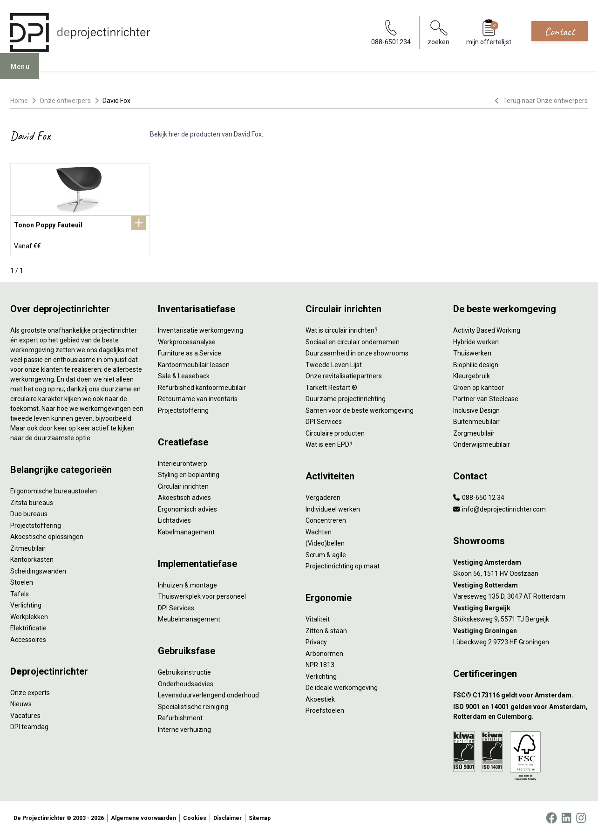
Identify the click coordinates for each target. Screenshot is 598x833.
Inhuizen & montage (187, 583)
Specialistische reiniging (193, 705)
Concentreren (326, 518)
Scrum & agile (326, 553)
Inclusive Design (476, 408)
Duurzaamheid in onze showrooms (357, 351)
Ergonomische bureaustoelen (53, 489)
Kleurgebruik (471, 374)
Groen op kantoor (478, 385)
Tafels (19, 592)
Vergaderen (323, 495)
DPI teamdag (29, 725)
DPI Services (176, 606)
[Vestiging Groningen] (520, 629)
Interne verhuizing (184, 727)
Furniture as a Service (189, 351)
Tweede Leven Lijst (334, 363)
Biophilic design (475, 363)
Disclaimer (227, 816)
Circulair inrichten (183, 484)
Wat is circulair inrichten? (342, 328)
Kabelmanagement (186, 530)
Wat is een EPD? (329, 442)
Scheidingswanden (38, 569)
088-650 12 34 (478, 495)
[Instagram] (581, 816)
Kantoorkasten (32, 557)
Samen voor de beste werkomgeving (360, 408)
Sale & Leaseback (184, 374)
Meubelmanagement (189, 617)
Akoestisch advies (184, 495)
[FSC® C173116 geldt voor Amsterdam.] (520, 693)
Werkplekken (29, 615)
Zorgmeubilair (474, 431)
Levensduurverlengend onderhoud (208, 693)
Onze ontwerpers (65, 100)
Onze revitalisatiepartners (344, 374)
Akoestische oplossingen (46, 535)
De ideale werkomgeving (342, 686)
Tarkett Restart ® (331, 385)
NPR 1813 (320, 663)
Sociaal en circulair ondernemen (353, 340)
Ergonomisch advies (187, 507)
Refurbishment (180, 716)
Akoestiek (320, 697)
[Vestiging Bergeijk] (520, 606)
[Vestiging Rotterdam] (520, 583)
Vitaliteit (318, 617)
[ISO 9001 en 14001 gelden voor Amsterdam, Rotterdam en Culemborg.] (520, 710)
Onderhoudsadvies (185, 682)
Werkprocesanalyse (187, 340)
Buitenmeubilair (476, 419)
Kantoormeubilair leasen (194, 363)
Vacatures (25, 713)
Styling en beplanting (188, 473)
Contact (559, 31)
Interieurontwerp (182, 461)
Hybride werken (476, 340)
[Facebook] (551, 816)
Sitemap (260, 816)
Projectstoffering (35, 523)
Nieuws (21, 702)
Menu (24, 72)
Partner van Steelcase (485, 397)
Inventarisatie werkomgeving (200, 328)
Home (19, 100)
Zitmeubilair (28, 546)
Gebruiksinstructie (184, 670)
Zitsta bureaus (31, 501)
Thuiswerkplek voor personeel (202, 594)
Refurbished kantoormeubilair (202, 385)
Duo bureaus (29, 512)
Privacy (316, 640)
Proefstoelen (325, 708)
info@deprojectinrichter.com (499, 507)
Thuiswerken (472, 351)
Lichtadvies (174, 518)
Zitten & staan (326, 629)
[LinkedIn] (566, 816)
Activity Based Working (486, 328)
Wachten (319, 530)
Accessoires (28, 638)
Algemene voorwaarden (143, 816)
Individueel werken (333, 507)
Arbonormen (324, 651)
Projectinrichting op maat (343, 564)
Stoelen (21, 580)
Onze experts (30, 691)
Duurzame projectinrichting (346, 397)
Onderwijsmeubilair (481, 442)
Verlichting (25, 603)
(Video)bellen (325, 541)
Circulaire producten (335, 431)
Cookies (194, 816)
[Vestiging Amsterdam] (520, 561)
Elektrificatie (28, 626)
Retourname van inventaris (198, 397)
